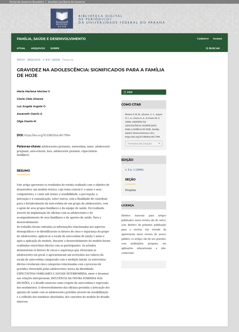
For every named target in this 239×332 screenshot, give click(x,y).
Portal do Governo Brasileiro (26, 2)
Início (21, 59)
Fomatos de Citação (140, 143)
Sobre (54, 48)
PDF (129, 92)
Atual (21, 48)
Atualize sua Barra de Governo (66, 2)
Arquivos (38, 48)
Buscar (213, 48)
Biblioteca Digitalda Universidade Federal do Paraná (122, 19)
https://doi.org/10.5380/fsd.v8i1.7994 (47, 135)
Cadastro (203, 38)
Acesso (217, 38)
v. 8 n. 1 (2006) (51, 59)
